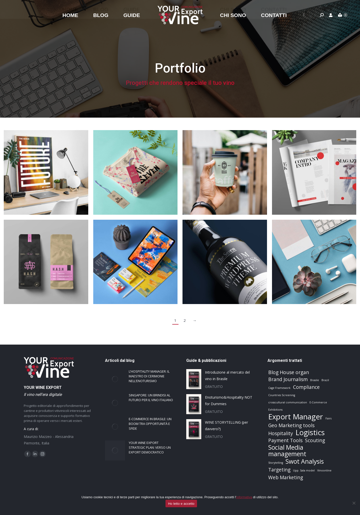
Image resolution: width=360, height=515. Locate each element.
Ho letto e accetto (181, 503)
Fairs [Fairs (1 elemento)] (329, 418)
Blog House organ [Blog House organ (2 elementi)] (288, 372)
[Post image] (46, 172)
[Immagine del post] (115, 379)
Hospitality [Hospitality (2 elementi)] (280, 433)
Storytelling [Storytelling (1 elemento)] (275, 462)
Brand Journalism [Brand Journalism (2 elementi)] (288, 379)
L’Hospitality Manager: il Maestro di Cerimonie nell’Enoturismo (149, 376)
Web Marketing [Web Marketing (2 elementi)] (285, 477)
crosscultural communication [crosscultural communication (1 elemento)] (287, 402)
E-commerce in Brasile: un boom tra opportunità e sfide (150, 424)
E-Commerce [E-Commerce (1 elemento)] (318, 402)
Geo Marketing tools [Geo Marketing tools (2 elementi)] (291, 425)
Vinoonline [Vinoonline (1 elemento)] (324, 470)
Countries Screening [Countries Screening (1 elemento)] (281, 395)
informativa (244, 497)
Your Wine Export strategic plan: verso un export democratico (150, 447)
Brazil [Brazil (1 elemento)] (325, 380)
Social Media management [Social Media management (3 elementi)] (287, 450)
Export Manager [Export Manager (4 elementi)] (295, 416)
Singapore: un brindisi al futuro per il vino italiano (151, 397)
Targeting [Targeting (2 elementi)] (279, 469)
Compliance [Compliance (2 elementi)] (306, 387)
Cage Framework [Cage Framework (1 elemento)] (279, 388)
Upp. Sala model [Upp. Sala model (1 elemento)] (304, 470)
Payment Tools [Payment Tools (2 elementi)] (285, 440)
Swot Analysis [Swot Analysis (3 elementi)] (305, 461)
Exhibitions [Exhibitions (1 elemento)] (275, 409)
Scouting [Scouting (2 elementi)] (315, 440)
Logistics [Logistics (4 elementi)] (310, 432)
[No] (353, 502)
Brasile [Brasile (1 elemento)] (314, 380)
